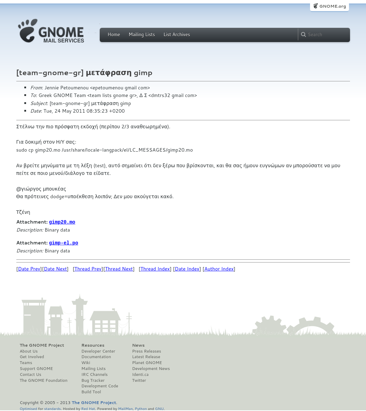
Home (114, 34)
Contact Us (30, 374)
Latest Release (146, 356)
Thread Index (155, 268)
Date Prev (29, 268)
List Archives (176, 34)
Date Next (55, 268)
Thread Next (119, 268)
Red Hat (88, 407)
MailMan (125, 407)
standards (52, 407)
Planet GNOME (147, 362)
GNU (159, 407)
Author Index (219, 268)
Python (141, 407)
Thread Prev (87, 268)
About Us (29, 350)
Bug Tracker (93, 379)
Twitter (139, 379)
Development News (151, 368)
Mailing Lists (142, 34)
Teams (26, 362)
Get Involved (32, 356)
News (138, 344)
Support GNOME (36, 368)
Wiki (85, 362)
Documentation (96, 356)
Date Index (187, 268)
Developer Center (98, 350)
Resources (92, 344)
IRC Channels (94, 374)
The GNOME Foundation (44, 379)
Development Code (99, 385)
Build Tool (91, 391)
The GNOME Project (42, 344)
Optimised (28, 407)
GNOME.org (332, 6)
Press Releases (146, 350)
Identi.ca (140, 374)
